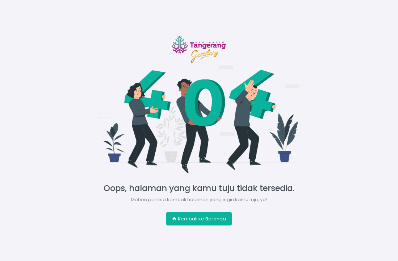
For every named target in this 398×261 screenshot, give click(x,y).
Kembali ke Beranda (199, 218)
